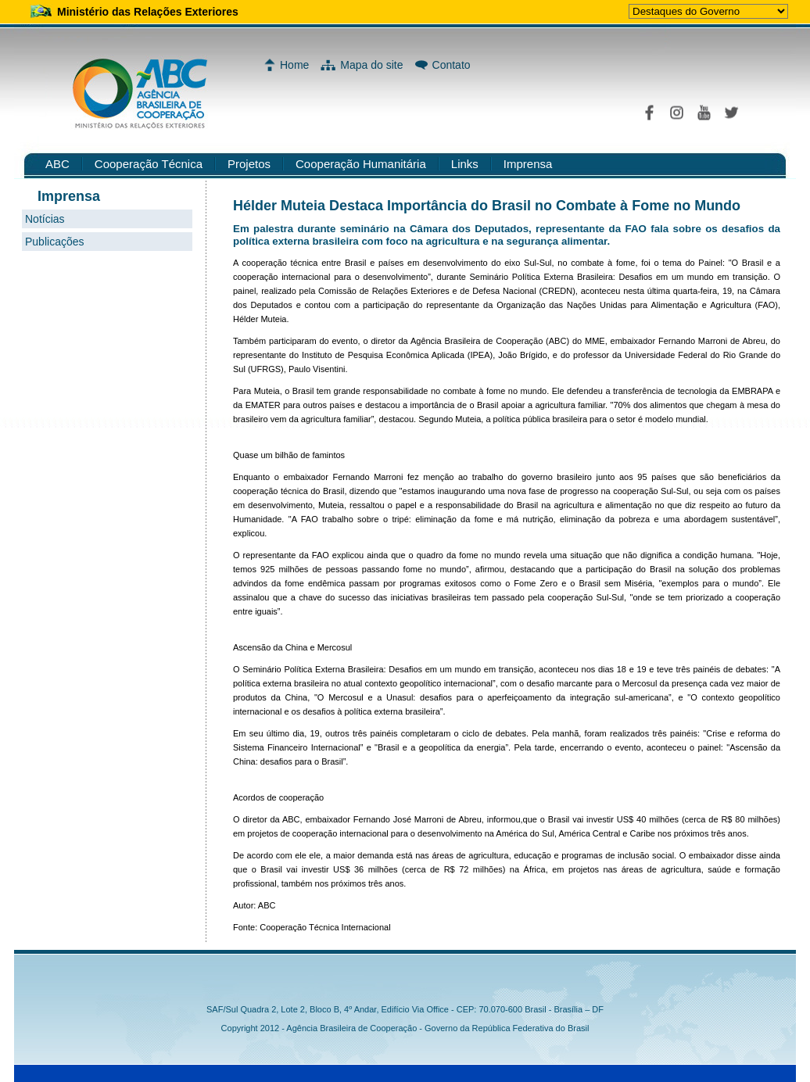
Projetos (249, 163)
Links (464, 163)
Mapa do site (371, 65)
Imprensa (528, 163)
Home (294, 65)
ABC (57, 163)
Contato (451, 65)
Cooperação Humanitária (361, 163)
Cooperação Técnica (148, 163)
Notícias (45, 219)
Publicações (54, 241)
